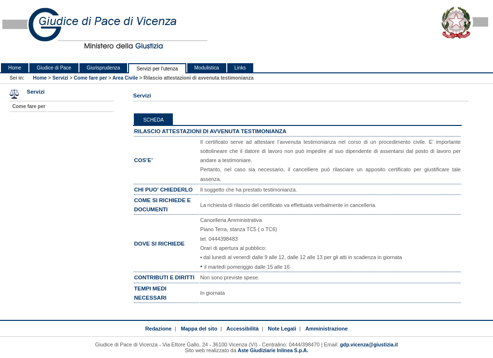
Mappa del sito (199, 328)
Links (240, 67)
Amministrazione (326, 328)
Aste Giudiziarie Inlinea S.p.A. (273, 350)
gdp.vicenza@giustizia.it (369, 344)
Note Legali (282, 328)
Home (14, 67)
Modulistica (207, 67)
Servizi (60, 78)
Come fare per (90, 78)
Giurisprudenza (103, 67)
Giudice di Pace (54, 67)
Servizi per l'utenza (157, 68)
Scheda (153, 120)
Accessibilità (242, 328)
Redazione (158, 328)
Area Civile (125, 78)
